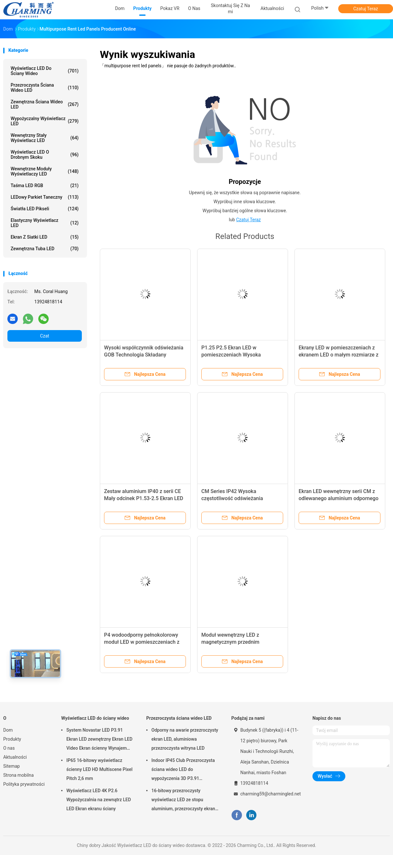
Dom (8, 730)
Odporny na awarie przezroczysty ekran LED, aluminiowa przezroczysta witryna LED (184, 739)
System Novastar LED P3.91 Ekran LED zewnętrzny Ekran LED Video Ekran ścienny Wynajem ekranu (99, 740)
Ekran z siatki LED (45, 237)
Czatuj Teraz (365, 8)
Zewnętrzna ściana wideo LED (45, 104)
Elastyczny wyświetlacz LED (45, 223)
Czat (44, 335)
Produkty (12, 739)
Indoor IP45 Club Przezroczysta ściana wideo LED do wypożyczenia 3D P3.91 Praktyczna (183, 770)
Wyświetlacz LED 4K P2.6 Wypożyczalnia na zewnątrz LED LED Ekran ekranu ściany (98, 799)
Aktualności (15, 757)
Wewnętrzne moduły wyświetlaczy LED (45, 171)
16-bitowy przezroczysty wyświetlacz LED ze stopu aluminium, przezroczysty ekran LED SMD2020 (183, 800)
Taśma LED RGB (45, 185)
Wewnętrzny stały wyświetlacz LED (45, 138)
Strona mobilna (18, 775)
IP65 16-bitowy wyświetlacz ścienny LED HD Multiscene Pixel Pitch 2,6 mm (99, 769)
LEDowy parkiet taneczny (45, 197)
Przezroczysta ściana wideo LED (45, 87)
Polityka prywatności (24, 784)
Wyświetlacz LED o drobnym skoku (45, 154)
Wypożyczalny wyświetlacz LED (45, 121)
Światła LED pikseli (45, 208)
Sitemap (11, 766)
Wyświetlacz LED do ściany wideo (45, 71)
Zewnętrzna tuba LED (45, 248)
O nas (9, 748)
